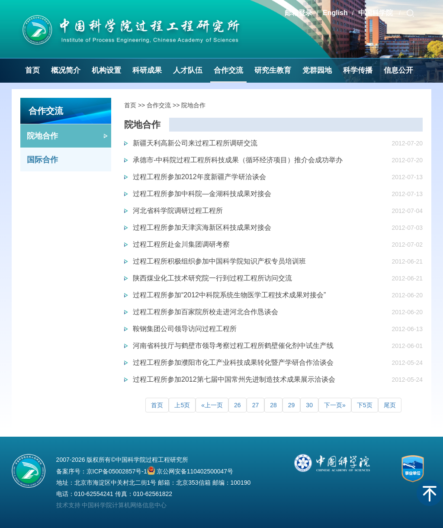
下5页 (364, 405)
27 (255, 405)
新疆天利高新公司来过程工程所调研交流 (195, 143)
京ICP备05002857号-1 (117, 471)
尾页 (390, 405)
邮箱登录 (298, 12)
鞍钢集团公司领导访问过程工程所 (185, 328)
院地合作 (42, 136)
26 (237, 405)
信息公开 (398, 70)
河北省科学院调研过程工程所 (178, 210)
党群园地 (317, 70)
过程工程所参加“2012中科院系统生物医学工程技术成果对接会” (229, 295)
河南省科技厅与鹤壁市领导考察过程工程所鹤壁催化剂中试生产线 (233, 345)
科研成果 (147, 70)
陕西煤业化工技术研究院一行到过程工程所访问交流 (212, 278)
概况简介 (65, 70)
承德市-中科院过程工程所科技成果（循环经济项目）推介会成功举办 (238, 160)
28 (273, 405)
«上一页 (212, 405)
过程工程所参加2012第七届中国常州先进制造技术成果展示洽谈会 (234, 379)
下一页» (335, 405)
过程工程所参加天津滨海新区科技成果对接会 (202, 227)
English (335, 12)
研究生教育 (272, 70)
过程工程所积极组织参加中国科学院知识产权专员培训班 (219, 261)
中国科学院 (376, 12)
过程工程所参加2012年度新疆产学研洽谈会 (199, 176)
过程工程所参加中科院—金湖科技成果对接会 (202, 193)
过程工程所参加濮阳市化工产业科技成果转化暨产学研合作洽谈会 (233, 362)
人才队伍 (187, 70)
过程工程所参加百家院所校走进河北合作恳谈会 (205, 312)
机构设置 (106, 70)
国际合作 (42, 159)
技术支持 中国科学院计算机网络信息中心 (111, 505)
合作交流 (228, 70)
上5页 (182, 405)
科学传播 (357, 70)
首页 (32, 70)
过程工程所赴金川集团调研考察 (181, 244)
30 (309, 405)
